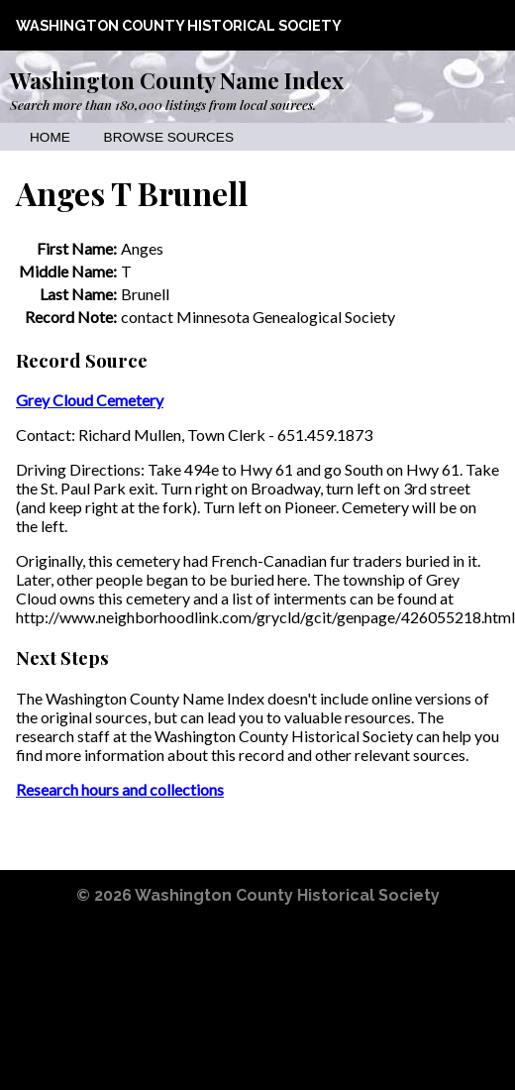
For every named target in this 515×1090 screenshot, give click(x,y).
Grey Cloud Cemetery (89, 399)
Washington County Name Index (177, 80)
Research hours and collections (120, 789)
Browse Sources (169, 137)
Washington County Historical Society (179, 25)
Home (50, 137)
